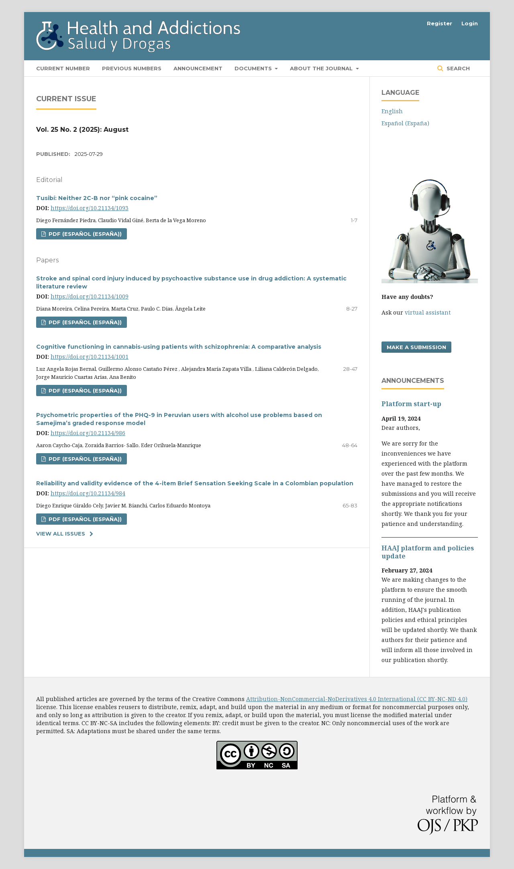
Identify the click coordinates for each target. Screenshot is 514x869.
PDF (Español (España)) (84, 234)
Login (469, 23)
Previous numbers (131, 68)
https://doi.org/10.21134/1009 (89, 296)
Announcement (197, 68)
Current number (63, 68)
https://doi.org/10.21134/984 (88, 493)
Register (439, 23)
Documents (254, 68)
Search (457, 68)
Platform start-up (411, 403)
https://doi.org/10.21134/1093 (89, 208)
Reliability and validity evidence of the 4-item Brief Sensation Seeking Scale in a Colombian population (194, 483)
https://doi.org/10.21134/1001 (89, 356)
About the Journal (322, 68)
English (392, 111)
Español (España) (405, 123)
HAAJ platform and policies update (427, 552)
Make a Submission (416, 347)
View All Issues (60, 533)
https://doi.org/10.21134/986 (88, 433)
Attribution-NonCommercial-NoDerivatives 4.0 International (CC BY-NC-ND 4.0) (356, 699)
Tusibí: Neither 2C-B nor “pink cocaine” (96, 198)
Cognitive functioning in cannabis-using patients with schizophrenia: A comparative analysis (178, 346)
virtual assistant (428, 312)
